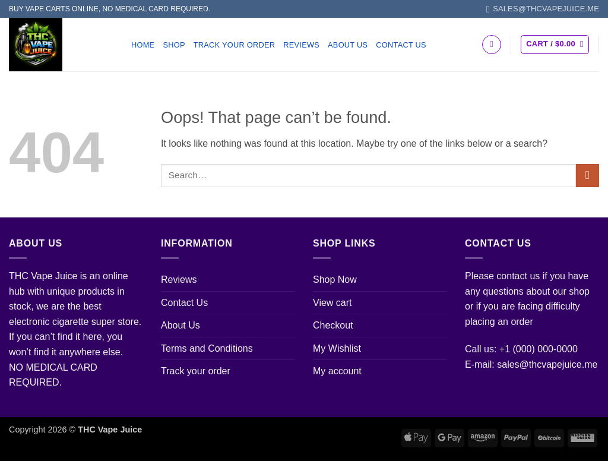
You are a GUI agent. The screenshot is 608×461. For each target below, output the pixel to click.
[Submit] (587, 175)
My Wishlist (337, 348)
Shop (174, 44)
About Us (348, 44)
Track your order (235, 44)
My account (337, 371)
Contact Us (401, 44)
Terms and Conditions (207, 348)
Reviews (301, 44)
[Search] (491, 44)
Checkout (333, 325)
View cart (332, 303)
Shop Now (335, 279)
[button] (555, 44)
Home (142, 44)
